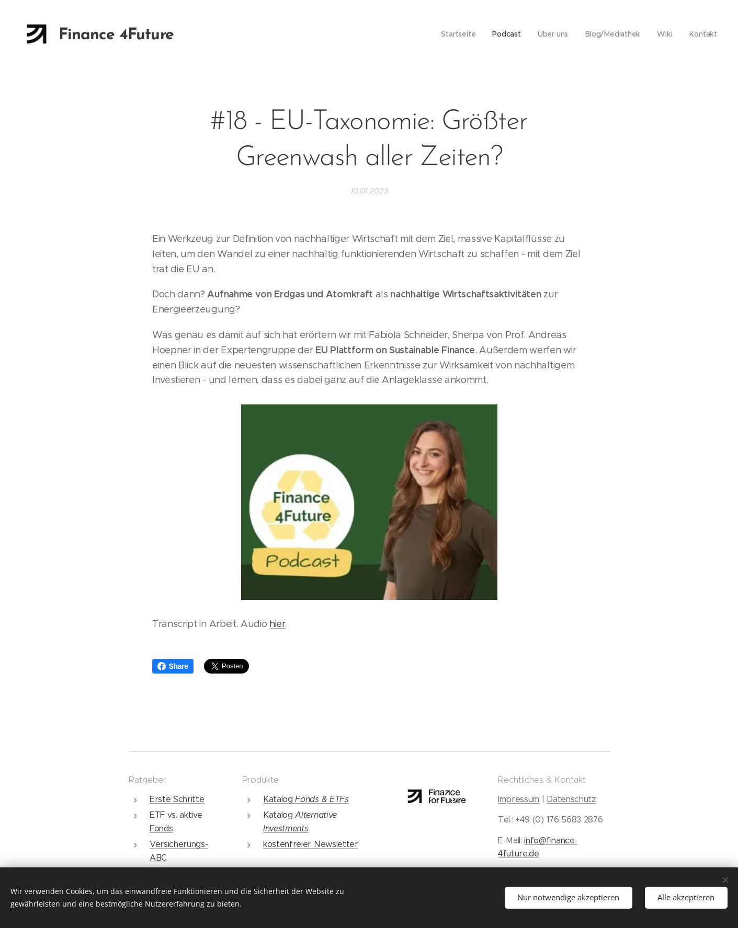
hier (277, 624)
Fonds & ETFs (321, 799)
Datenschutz (570, 799)
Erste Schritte (177, 799)
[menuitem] (460, 34)
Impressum (518, 799)
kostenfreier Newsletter (310, 844)
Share (172, 666)
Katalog (278, 799)
